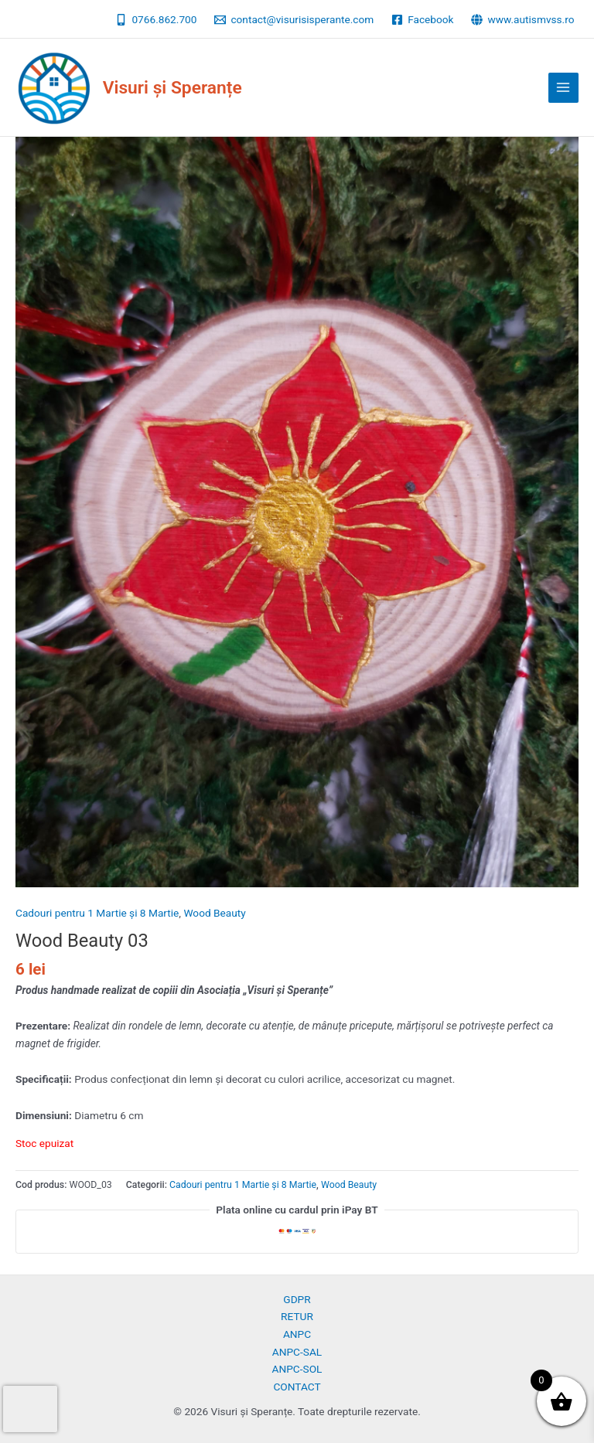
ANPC (297, 1334)
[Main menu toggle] (563, 88)
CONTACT (296, 1386)
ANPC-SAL (297, 1352)
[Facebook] (422, 20)
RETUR (297, 1316)
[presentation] (30, 1409)
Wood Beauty (214, 913)
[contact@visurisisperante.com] (294, 20)
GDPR (296, 1299)
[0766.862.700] (156, 20)
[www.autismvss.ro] (523, 20)
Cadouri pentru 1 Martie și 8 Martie (97, 913)
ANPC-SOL (297, 1369)
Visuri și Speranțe (172, 87)
